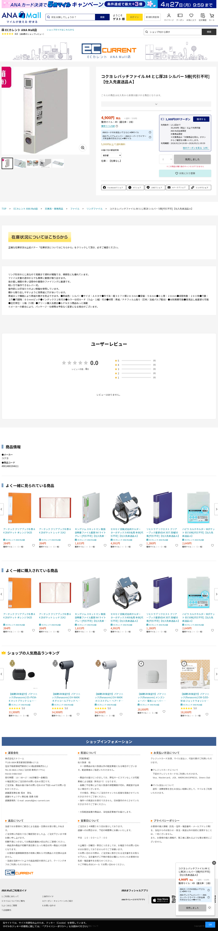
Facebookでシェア (115, 187)
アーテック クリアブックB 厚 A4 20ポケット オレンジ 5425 (19, 530)
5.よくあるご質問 (9, 905)
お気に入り (191, 20)
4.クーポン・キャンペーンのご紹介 (57, 900)
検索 (102, 17)
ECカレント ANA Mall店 (21, 30)
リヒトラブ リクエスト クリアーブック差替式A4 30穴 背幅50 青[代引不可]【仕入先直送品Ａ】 (162, 532)
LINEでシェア (156, 187)
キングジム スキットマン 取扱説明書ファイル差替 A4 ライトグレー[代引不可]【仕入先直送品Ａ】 (90, 532)
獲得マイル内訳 (108, 126)
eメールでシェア (179, 187)
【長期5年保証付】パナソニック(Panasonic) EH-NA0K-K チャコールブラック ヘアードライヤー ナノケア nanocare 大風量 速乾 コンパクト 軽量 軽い (66, 697)
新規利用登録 (152, 17)
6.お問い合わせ (49, 905)
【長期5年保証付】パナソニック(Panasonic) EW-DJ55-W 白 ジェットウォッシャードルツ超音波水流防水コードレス (195, 697)
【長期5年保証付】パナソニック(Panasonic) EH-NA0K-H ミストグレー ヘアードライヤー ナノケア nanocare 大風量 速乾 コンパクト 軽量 (109, 697)
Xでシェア (137, 187)
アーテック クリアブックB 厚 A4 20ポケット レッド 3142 (55, 530)
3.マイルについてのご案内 (13, 900)
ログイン (134, 17)
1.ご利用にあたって (10, 896)
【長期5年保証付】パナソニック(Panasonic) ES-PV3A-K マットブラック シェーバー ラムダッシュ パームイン (23, 697)
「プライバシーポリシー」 (55, 926)
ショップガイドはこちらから (60, 29)
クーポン (180, 20)
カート (212, 20)
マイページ (169, 20)
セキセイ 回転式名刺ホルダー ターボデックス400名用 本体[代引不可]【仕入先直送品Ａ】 (127, 532)
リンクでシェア (202, 187)
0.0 (94, 363)
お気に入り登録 (187, 173)
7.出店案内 (6, 910)
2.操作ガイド (48, 896)
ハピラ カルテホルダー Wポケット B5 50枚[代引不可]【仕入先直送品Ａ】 (198, 532)
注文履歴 (202, 20)
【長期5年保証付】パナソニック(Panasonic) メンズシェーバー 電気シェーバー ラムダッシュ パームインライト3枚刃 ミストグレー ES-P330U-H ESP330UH (152, 697)
